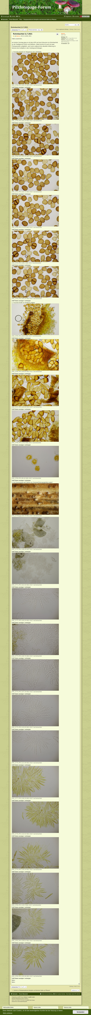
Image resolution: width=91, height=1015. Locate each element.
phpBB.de (26, 998)
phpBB (18, 997)
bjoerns (63, 33)
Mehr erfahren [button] (7, 1013)
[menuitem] (18, 16)
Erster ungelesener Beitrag (62, 29)
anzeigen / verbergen (25, 87)
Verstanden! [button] (80, 1012)
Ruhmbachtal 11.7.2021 (19, 27)
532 (66, 37)
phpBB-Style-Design (30, 1000)
